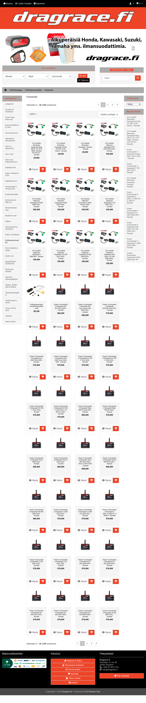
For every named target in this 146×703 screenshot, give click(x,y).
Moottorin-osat (11, 216)
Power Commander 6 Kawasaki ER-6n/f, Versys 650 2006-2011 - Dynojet (85, 308)
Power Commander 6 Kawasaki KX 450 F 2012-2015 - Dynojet (36, 409)
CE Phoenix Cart (92, 691)
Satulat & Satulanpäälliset (11, 278)
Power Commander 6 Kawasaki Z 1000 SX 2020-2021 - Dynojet (85, 512)
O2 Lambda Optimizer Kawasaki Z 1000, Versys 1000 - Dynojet (85, 202)
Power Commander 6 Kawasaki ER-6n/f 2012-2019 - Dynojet (61, 307)
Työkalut (8, 316)
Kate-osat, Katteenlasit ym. (11, 161)
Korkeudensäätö (11, 194)
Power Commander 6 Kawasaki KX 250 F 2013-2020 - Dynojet (85, 359)
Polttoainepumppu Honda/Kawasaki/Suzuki (36, 306)
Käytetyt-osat (10, 167)
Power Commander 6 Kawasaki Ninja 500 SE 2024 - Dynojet (109, 409)
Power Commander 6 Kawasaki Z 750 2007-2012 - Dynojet (36, 562)
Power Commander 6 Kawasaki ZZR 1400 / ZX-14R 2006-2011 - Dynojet (132, 228)
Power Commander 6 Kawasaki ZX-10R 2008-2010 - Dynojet (109, 562)
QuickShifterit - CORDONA (11, 263)
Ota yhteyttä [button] (121, 676)
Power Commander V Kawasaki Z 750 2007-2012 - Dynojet (133, 168)
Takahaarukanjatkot (12, 294)
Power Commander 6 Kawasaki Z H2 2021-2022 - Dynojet (61, 562)
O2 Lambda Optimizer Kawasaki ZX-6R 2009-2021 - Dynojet (85, 254)
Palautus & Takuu (73, 661)
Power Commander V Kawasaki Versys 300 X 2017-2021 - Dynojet (134, 154)
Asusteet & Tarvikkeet (9, 111)
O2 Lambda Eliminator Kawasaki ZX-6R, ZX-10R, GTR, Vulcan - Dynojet (61, 147)
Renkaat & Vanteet (9, 270)
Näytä (33, 169)
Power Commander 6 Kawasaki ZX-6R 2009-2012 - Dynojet (109, 613)
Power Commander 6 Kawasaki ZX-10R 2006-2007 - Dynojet (85, 562)
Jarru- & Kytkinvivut (9, 147)
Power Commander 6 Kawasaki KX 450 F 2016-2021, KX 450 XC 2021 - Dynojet (61, 410)
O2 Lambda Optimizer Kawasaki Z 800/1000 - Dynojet (36, 253)
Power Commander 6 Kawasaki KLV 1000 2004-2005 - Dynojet (36, 359)
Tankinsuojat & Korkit (11, 302)
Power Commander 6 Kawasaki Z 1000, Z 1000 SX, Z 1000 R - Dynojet (109, 512)
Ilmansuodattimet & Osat (12, 126)
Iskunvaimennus (11, 133)
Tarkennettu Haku (121, 70)
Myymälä (73, 674)
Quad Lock (9, 256)
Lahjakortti (9, 104)
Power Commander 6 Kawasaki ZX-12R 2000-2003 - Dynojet (85, 613)
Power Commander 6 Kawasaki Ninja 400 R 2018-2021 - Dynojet (85, 409)
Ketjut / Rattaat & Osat (12, 174)
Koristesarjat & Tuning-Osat (11, 188)
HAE (83, 76)
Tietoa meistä (73, 678)
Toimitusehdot (73, 669)
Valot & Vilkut (10, 322)
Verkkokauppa (15, 90)
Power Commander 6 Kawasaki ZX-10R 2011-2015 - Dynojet (36, 613)
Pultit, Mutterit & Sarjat (11, 249)
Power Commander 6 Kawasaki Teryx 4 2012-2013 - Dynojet (61, 461)
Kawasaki (49, 90)
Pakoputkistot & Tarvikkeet (11, 228)
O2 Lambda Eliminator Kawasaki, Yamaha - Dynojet (85, 146)
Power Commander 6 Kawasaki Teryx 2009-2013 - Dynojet (36, 461)
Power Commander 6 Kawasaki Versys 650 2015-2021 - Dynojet (109, 461)
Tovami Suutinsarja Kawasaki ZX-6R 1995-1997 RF (133, 256)
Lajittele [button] (32, 114)
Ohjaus (8, 221)
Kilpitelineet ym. (11, 181)
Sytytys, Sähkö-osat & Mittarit (11, 286)
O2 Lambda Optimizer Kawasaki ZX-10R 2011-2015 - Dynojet (61, 254)
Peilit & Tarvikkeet (12, 235)
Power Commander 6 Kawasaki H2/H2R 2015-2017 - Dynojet (109, 307)
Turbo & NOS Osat (10, 309)
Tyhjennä (83, 80)
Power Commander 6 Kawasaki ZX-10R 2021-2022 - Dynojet (61, 613)
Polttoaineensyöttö (33, 90)
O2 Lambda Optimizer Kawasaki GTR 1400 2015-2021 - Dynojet (109, 147)
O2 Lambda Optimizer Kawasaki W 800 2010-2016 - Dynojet (61, 202)
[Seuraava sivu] (117, 104)
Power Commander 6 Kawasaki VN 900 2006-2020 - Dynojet (36, 512)
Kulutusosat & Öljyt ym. (10, 201)
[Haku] (119, 78)
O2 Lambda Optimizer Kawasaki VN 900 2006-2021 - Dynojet (36, 202)
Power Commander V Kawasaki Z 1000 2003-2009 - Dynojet (134, 243)
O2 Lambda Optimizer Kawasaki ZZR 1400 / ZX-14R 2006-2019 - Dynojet (109, 255)
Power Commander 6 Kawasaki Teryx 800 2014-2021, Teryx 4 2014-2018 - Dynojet (85, 461)
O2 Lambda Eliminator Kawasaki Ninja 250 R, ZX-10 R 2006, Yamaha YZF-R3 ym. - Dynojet (36, 149)
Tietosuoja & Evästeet (73, 665)
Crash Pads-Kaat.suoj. (10, 118)
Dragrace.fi (67, 691)
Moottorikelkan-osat (11, 209)
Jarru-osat (9, 154)
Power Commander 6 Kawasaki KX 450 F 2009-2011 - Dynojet (109, 359)
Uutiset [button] (73, 682)
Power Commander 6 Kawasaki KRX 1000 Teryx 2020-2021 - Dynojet (61, 359)
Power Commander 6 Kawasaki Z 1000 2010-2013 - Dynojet (61, 512)
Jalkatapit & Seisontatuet (10, 140)
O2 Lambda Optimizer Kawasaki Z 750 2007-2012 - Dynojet (109, 202)
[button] (131, 3)
